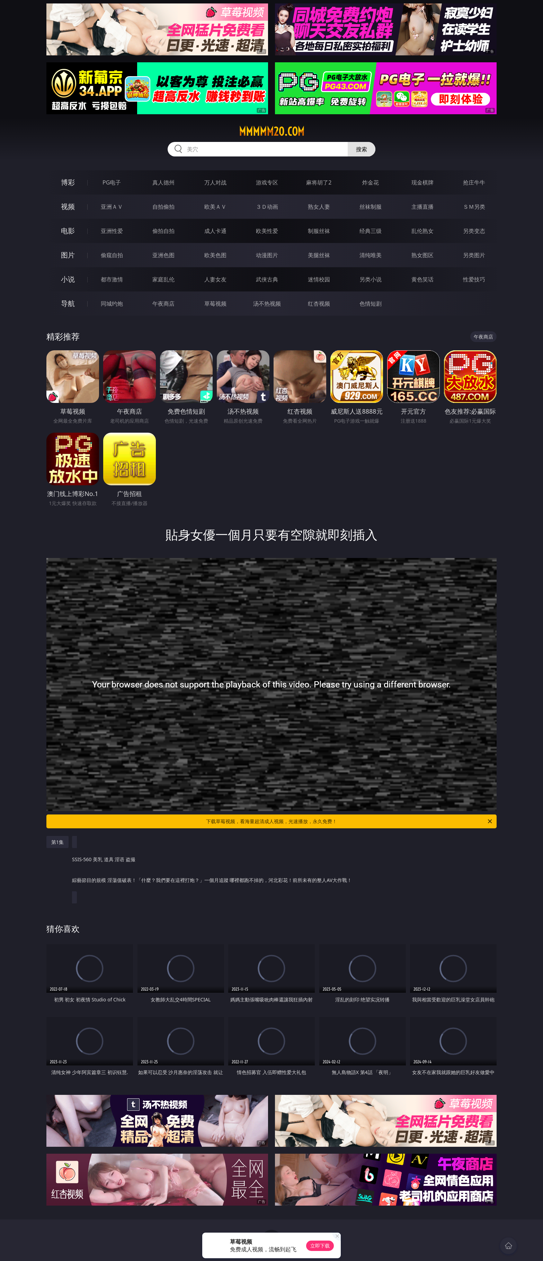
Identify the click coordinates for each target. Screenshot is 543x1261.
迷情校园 (319, 279)
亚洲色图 (163, 255)
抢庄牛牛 (474, 182)
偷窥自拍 (112, 255)
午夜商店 (163, 303)
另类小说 (370, 279)
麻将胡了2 (318, 182)
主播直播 (422, 206)
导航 (68, 303)
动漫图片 (267, 255)
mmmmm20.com (271, 131)
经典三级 (370, 231)
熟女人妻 (319, 206)
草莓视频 (215, 303)
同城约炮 (112, 303)
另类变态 (474, 231)
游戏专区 (267, 182)
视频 (68, 206)
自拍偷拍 (163, 206)
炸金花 (370, 182)
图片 (68, 255)
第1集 (57, 842)
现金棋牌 (422, 182)
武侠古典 (267, 279)
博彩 (68, 182)
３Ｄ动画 (267, 206)
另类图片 (474, 255)
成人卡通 (215, 231)
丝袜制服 (370, 206)
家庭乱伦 (163, 279)
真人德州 (163, 182)
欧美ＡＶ (215, 206)
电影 (68, 230)
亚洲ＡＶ (112, 206)
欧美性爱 (267, 231)
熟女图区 (422, 255)
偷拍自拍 (163, 231)
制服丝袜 (319, 231)
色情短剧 (370, 303)
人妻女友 (215, 279)
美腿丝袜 (319, 255)
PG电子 (112, 182)
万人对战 (215, 182)
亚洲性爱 (112, 231)
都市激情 (112, 279)
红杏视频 (319, 303)
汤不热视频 (267, 303)
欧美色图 (215, 255)
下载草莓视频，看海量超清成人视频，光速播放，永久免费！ (349, 821)
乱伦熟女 (422, 231)
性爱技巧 (474, 279)
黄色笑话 (422, 279)
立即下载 (320, 1245)
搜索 (361, 149)
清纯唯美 (370, 255)
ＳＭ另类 (474, 206)
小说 (68, 279)
